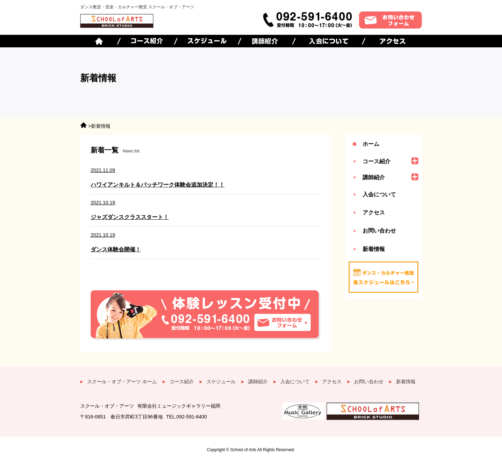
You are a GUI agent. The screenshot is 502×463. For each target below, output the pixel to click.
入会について (379, 194)
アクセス (374, 212)
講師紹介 (258, 381)
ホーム (371, 144)
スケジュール (221, 381)
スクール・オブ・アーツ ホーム (122, 381)
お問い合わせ (379, 231)
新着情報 (374, 249)
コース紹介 (181, 381)
